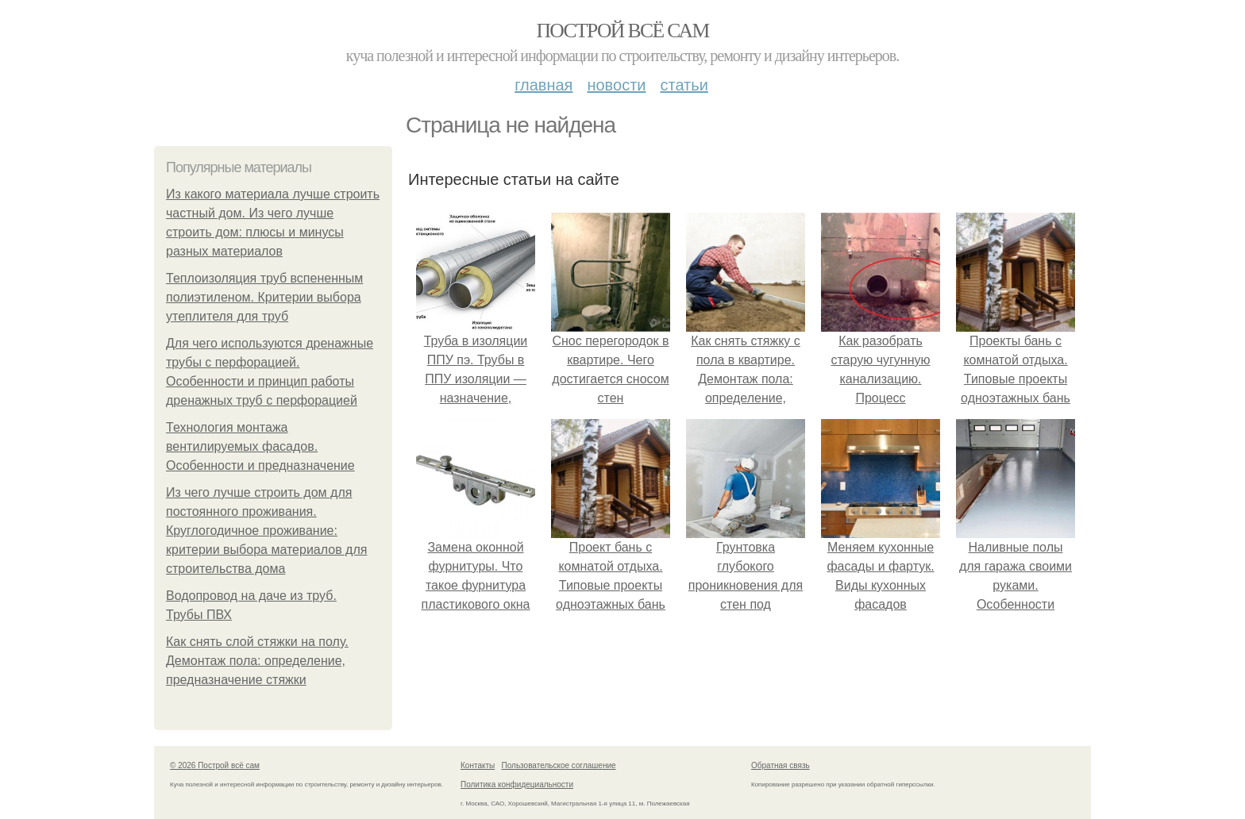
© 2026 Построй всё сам (215, 765)
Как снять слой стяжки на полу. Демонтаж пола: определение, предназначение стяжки (257, 660)
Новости (616, 85)
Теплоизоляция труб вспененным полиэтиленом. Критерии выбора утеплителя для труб (264, 297)
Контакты (478, 765)
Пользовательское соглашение (559, 765)
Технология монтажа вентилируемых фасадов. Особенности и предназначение (260, 446)
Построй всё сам (622, 30)
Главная (543, 85)
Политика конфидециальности (517, 784)
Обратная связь (780, 765)
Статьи (683, 85)
